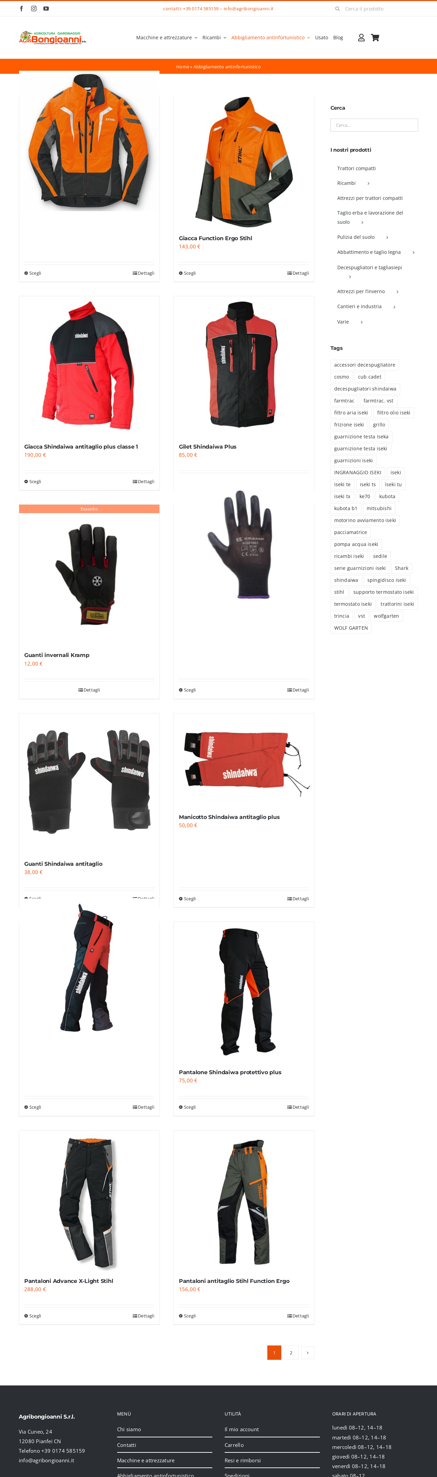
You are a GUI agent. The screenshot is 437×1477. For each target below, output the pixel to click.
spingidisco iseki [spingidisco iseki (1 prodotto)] (386, 580)
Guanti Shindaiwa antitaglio (63, 864)
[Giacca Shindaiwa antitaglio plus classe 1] (89, 366)
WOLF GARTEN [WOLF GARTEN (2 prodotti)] (351, 628)
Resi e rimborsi (243, 1460)
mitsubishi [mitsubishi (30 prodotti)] (379, 508)
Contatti (126, 1444)
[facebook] (21, 8)
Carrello (234, 1444)
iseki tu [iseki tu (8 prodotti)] (393, 484)
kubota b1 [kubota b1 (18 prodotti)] (346, 508)
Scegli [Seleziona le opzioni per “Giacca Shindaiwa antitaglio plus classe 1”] (35, 481)
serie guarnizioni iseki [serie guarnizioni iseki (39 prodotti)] (360, 568)
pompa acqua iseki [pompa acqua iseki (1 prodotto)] (356, 544)
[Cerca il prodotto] (374, 8)
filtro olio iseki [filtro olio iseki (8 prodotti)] (394, 413)
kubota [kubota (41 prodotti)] (387, 496)
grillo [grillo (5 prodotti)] (379, 425)
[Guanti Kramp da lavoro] (244, 549)
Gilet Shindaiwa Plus (208, 446)
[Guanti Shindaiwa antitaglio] (89, 783)
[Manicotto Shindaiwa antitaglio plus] (244, 760)
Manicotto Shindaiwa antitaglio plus (229, 817)
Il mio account (242, 1429)
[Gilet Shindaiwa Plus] (244, 366)
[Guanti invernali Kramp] (89, 575)
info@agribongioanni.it (249, 8)
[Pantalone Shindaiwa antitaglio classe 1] (89, 968)
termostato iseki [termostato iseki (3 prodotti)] (353, 604)
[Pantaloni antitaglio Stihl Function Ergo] (244, 1201)
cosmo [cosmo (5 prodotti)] (341, 377)
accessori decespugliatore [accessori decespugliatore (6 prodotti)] (365, 365)
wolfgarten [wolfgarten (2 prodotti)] (386, 616)
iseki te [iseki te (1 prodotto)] (342, 484)
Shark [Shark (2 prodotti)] (401, 568)
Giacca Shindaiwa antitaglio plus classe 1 (81, 446)
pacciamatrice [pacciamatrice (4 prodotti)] (350, 532)
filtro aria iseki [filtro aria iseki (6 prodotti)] (351, 413)
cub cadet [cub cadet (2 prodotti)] (369, 377)
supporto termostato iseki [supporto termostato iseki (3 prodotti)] (383, 592)
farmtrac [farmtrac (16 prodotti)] (344, 401)
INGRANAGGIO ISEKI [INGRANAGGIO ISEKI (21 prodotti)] (358, 472)
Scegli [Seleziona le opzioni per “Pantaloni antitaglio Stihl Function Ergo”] (190, 1316)
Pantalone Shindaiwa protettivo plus (230, 1072)
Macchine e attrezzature (145, 1460)
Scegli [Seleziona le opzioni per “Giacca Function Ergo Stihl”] (190, 273)
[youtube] (46, 8)
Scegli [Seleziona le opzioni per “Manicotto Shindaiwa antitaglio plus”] (190, 898)
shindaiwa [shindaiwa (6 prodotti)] (346, 580)
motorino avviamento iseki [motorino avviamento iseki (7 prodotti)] (365, 520)
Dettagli (146, 273)
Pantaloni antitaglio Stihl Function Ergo (234, 1281)
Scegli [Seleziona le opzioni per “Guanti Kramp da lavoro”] (190, 690)
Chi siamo (129, 1429)
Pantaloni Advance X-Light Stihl (68, 1281)
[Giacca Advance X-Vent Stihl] (89, 140)
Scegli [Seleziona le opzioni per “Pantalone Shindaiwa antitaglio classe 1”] (35, 1107)
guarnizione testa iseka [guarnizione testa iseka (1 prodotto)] (361, 437)
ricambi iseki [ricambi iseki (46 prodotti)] (349, 556)
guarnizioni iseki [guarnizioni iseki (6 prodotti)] (353, 460)
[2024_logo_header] (53, 32)
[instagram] (34, 8)
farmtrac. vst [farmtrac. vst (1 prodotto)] (379, 401)
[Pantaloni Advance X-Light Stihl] (89, 1201)
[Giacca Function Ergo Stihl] (244, 162)
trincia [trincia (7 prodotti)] (342, 616)
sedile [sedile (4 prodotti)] (380, 556)
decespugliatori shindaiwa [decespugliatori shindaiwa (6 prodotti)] (365, 389)
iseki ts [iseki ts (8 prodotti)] (368, 484)
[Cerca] (337, 8)
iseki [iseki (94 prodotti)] (396, 472)
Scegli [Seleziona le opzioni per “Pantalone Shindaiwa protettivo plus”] (190, 1107)
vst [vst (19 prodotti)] (361, 616)
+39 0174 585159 (200, 8)
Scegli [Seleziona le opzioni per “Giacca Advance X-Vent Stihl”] (35, 273)
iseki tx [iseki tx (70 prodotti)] (342, 496)
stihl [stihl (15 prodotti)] (339, 592)
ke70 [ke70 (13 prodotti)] (365, 496)
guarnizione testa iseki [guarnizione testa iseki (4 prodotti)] (360, 449)
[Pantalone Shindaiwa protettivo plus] (244, 992)
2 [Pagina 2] (291, 1353)
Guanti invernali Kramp (56, 655)
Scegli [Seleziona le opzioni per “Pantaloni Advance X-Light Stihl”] (35, 1316)
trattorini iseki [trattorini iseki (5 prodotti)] (397, 604)
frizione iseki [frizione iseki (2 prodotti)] (349, 425)
